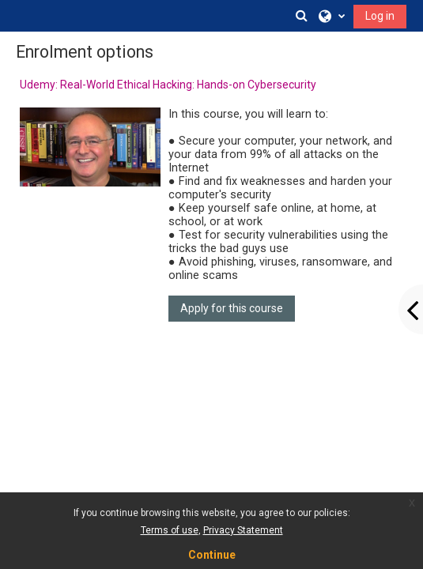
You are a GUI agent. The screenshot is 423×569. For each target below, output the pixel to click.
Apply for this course (231, 308)
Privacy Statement (243, 530)
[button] (301, 16)
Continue (212, 554)
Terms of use (169, 530)
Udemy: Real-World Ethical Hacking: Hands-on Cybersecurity (168, 84)
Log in (380, 15)
